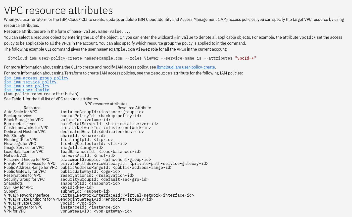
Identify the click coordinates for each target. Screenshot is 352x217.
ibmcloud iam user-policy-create (186, 67)
